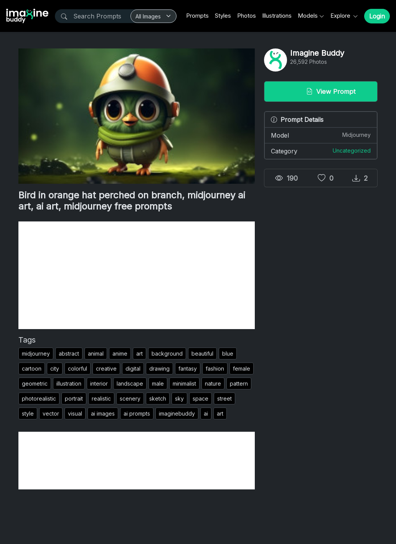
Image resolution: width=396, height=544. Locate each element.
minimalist (184, 383)
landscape (130, 383)
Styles (223, 15)
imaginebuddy (177, 413)
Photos (246, 15)
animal (96, 353)
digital (132, 368)
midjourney (36, 353)
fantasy (187, 368)
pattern (239, 383)
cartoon (31, 368)
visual (75, 413)
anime (119, 353)
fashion (215, 368)
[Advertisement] (136, 275)
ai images (103, 413)
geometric (35, 383)
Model (321, 135)
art (139, 353)
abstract (69, 353)
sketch (157, 398)
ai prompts (137, 413)
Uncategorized (352, 150)
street (224, 398)
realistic (101, 398)
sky (179, 398)
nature (213, 383)
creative (106, 368)
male (158, 383)
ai (206, 413)
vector (51, 413)
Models (308, 15)
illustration (68, 383)
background (167, 353)
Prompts (197, 15)
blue (227, 353)
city (54, 368)
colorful (77, 368)
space (200, 398)
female (241, 368)
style (28, 413)
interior (99, 383)
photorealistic (39, 398)
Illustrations (277, 15)
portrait (74, 398)
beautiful (202, 353)
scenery (130, 398)
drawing (159, 368)
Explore (341, 15)
